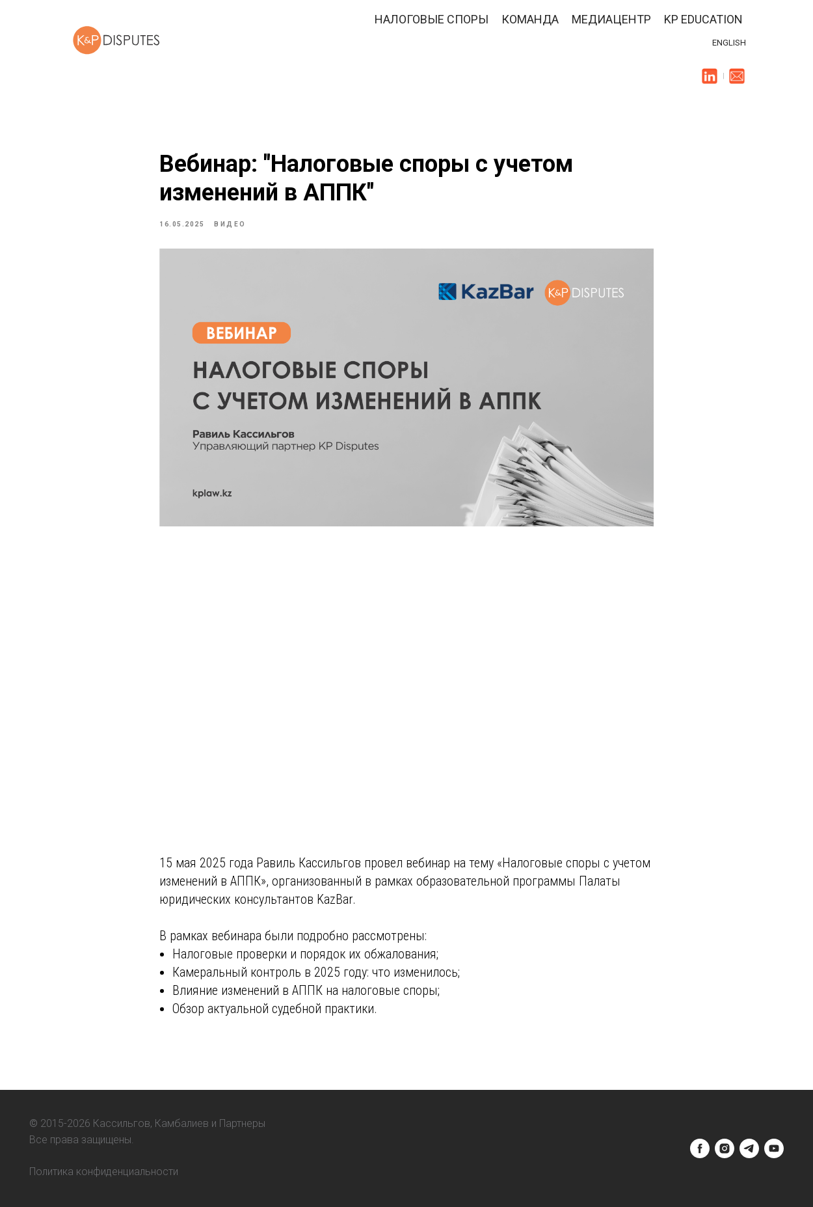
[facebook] (700, 1148)
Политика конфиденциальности (103, 1171)
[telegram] (749, 1148)
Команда (530, 19)
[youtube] (774, 1148)
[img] (709, 76)
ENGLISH (729, 42)
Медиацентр (611, 19)
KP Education (703, 19)
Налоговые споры (431, 19)
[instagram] (724, 1148)
